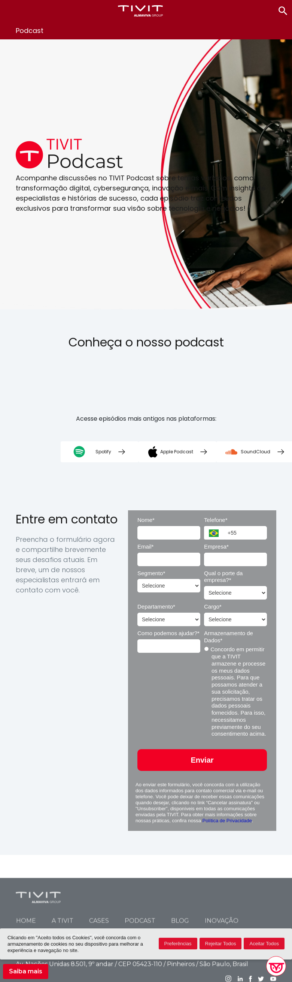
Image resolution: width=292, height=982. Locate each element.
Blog (180, 964)
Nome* (146, 520)
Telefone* (216, 520)
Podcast (140, 964)
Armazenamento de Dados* (228, 636)
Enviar (202, 760)
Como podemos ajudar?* (168, 633)
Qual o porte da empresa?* (223, 576)
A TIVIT (62, 964)
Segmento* (151, 573)
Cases (99, 964)
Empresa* (216, 546)
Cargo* (213, 606)
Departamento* (156, 606)
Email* (145, 546)
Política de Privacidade (227, 820)
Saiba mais (25, 971)
